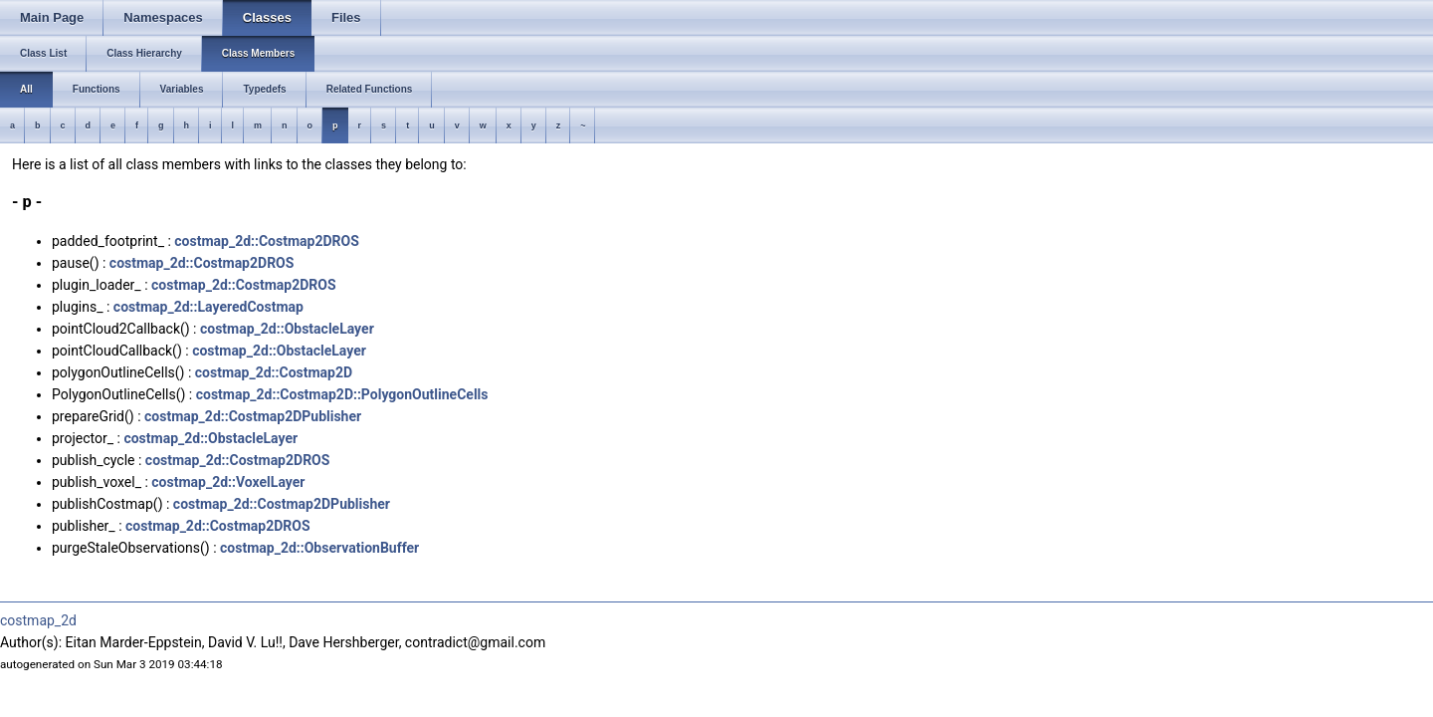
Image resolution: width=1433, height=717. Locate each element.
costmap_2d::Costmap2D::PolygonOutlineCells (342, 394)
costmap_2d (38, 620)
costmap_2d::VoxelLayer (228, 482)
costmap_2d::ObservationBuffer (319, 548)
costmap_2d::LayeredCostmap (208, 307)
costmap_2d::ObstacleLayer (287, 329)
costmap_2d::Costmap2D (273, 372)
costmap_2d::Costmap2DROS (266, 241)
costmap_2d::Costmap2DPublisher (252, 416)
